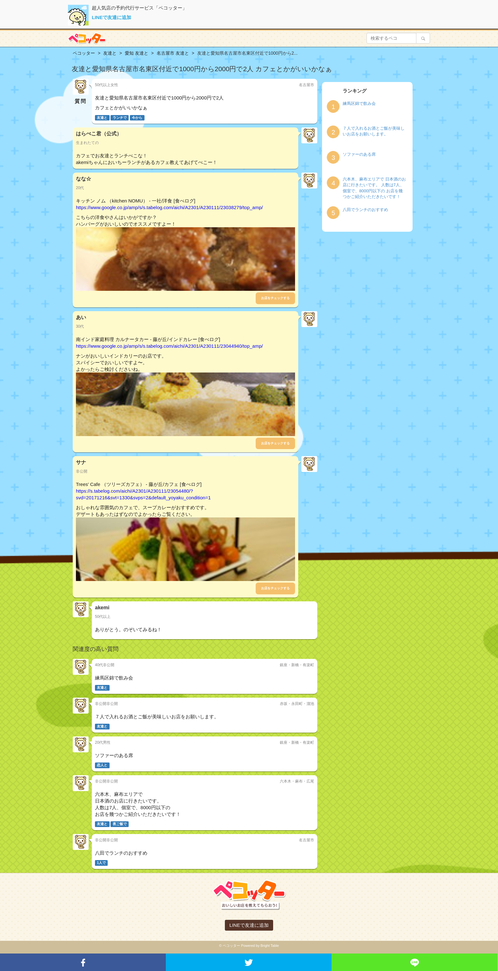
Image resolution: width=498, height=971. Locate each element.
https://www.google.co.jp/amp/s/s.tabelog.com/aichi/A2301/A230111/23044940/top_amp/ (169, 346)
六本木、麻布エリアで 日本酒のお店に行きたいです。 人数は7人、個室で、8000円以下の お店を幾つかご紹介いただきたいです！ (374, 188)
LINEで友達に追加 (111, 17)
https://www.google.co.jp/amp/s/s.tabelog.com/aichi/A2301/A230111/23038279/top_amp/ (169, 207)
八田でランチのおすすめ (365, 209)
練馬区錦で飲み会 (359, 103)
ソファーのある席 (359, 154)
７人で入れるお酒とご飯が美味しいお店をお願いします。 (374, 131)
